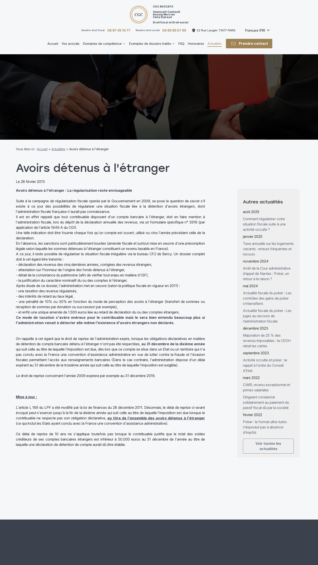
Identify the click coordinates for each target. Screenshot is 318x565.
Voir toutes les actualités (268, 441)
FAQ (181, 43)
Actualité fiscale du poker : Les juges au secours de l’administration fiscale (267, 311)
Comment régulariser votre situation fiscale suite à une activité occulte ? (264, 219)
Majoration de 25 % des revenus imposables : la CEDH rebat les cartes (267, 336)
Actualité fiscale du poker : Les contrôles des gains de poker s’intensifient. (267, 293)
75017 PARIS (216, 30)
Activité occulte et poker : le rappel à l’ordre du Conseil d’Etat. (265, 360)
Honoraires (196, 43)
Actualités (214, 43)
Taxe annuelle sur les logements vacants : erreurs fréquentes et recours (268, 244)
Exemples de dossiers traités (150, 43)
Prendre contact (249, 43)
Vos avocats (71, 43)
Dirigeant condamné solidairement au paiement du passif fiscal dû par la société (266, 397)
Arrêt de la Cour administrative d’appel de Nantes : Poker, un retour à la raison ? (267, 268)
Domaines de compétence (102, 43)
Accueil (52, 43)
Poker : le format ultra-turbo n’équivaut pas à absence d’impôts (265, 422)
